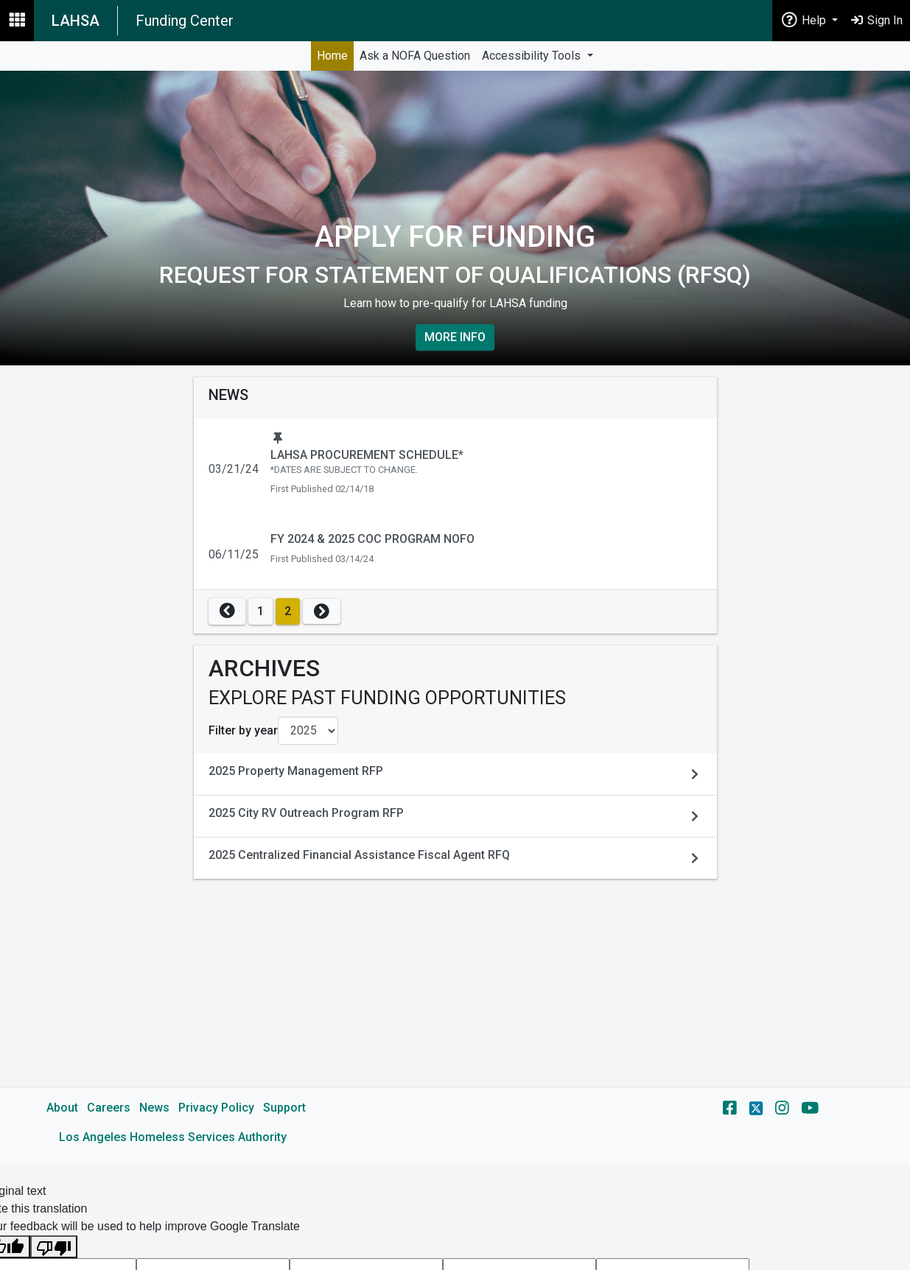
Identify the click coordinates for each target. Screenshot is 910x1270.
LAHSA (75, 20)
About (62, 1108)
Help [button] (805, 19)
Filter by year (243, 730)
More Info (455, 337)
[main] (455, 617)
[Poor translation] (53, 1246)
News (154, 1108)
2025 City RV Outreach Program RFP (306, 813)
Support (284, 1108)
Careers (108, 1108)
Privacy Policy (216, 1108)
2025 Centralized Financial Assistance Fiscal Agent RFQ (359, 855)
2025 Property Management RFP (296, 771)
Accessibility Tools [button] (533, 56)
